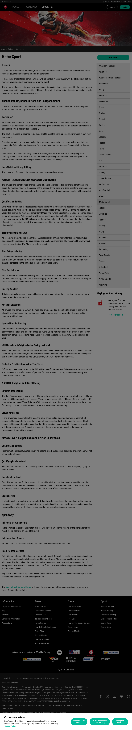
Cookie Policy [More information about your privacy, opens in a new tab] (10, 726)
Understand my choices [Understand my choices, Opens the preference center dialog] (79, 722)
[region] (66, 721)
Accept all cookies (120, 722)
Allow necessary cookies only (100, 722)
